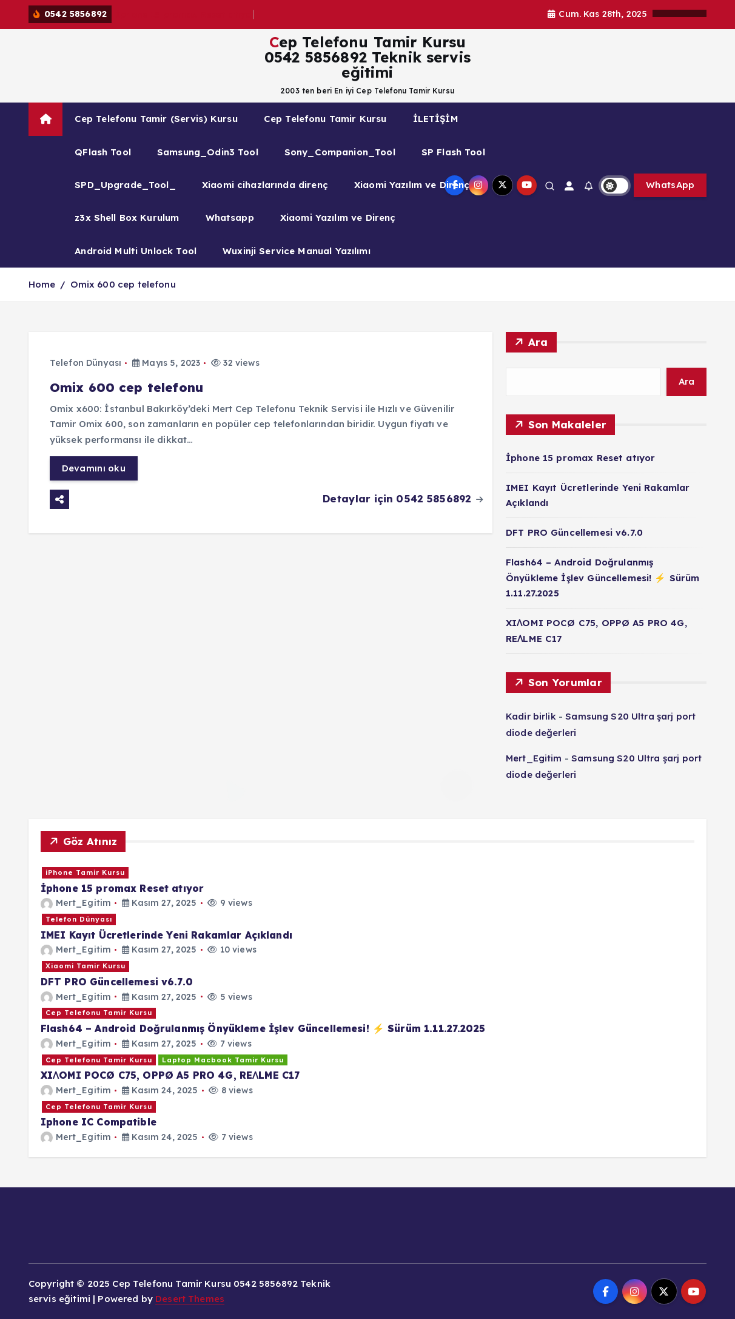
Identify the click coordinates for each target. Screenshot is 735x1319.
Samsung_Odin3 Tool (207, 152)
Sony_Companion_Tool (339, 152)
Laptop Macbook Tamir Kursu (223, 1060)
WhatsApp (670, 185)
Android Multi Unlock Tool (135, 251)
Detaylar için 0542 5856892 (403, 498)
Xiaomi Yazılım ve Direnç (412, 185)
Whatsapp (230, 217)
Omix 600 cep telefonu (123, 284)
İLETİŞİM (435, 118)
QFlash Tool (103, 152)
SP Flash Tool (453, 152)
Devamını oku (94, 468)
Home (42, 284)
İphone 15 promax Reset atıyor (185, 14)
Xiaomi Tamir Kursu (85, 966)
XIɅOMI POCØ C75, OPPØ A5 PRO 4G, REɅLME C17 (170, 1075)
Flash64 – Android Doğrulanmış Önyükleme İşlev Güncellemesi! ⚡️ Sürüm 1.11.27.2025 (603, 577)
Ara (538, 342)
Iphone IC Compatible (98, 1122)
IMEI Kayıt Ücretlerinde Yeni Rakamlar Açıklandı (166, 935)
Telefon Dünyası (85, 362)
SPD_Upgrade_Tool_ (125, 185)
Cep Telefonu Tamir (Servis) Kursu (156, 118)
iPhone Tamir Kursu (85, 872)
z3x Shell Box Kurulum (127, 217)
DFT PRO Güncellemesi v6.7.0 (574, 532)
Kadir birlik (531, 716)
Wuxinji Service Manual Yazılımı (297, 251)
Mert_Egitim (534, 758)
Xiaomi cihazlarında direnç (265, 185)
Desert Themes (189, 1298)
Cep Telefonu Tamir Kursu (325, 118)
